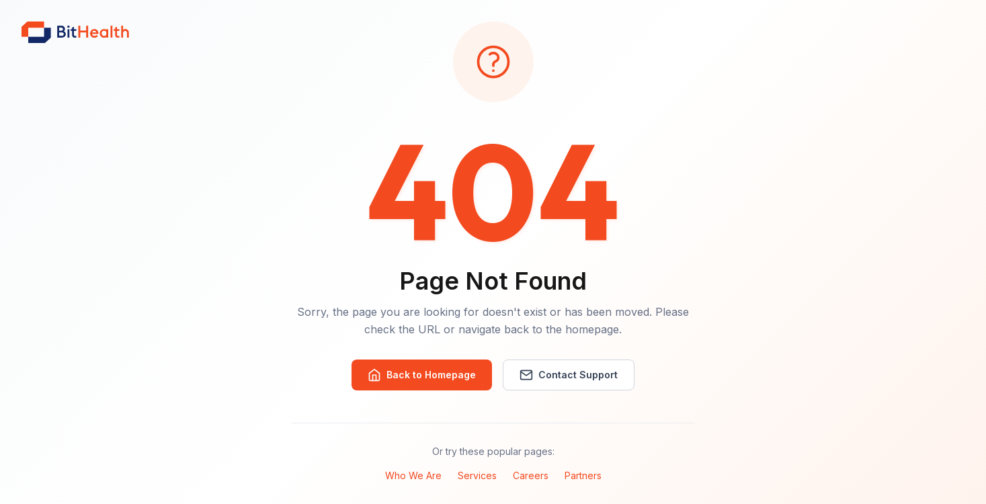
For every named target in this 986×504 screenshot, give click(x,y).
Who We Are (413, 475)
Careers (530, 475)
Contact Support (569, 375)
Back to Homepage (422, 375)
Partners (583, 475)
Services (477, 475)
